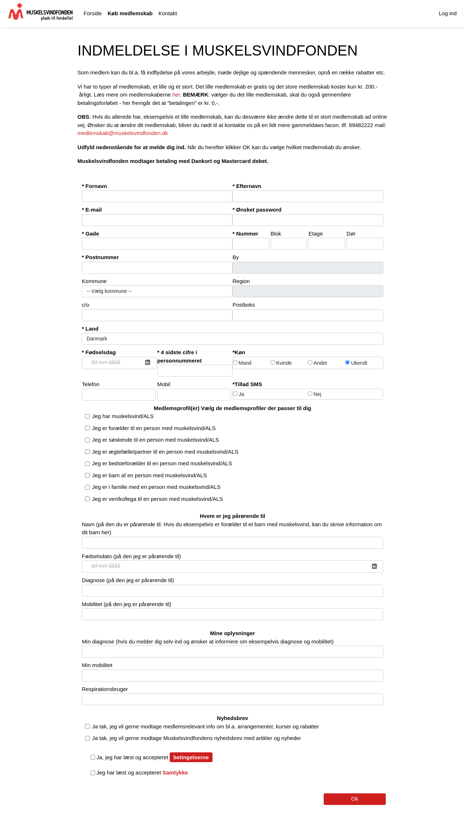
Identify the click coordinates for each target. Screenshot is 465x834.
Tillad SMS (248, 384)
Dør (365, 240)
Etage (326, 240)
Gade (157, 240)
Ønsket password (307, 216)
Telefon (118, 391)
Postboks (307, 311)
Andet (317, 363)
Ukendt (356, 363)
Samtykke (175, 772)
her (176, 94)
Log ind (448, 13)
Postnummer (157, 264)
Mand (242, 363)
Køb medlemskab (130, 13)
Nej (314, 394)
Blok (289, 240)
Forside (93, 13)
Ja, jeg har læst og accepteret (136, 757)
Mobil (194, 391)
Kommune (157, 288)
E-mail (157, 216)
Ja (238, 394)
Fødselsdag (119, 359)
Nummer (250, 240)
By (307, 264)
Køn (240, 352)
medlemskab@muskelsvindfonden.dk (122, 133)
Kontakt (167, 13)
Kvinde (281, 363)
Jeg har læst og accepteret (145, 772)
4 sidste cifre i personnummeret (194, 363)
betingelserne (191, 757)
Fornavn (157, 193)
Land (232, 335)
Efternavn (307, 193)
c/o (157, 311)
